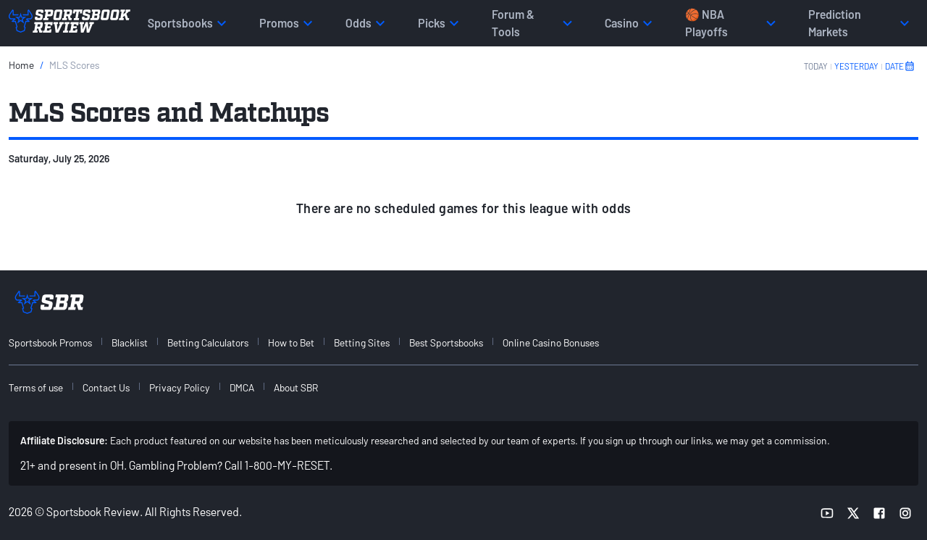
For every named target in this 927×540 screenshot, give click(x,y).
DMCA (242, 387)
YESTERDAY (856, 66)
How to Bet (291, 342)
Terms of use (36, 387)
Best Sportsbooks (446, 342)
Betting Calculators (207, 342)
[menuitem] (59, 342)
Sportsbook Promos (50, 342)
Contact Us (106, 387)
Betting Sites (362, 342)
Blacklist (130, 342)
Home (21, 65)
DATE (900, 66)
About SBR (296, 387)
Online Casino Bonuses (551, 342)
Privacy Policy (179, 387)
